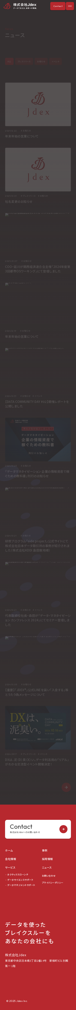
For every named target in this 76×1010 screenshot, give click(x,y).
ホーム (9, 850)
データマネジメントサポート (21, 885)
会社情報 (10, 859)
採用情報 (47, 859)
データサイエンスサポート (20, 879)
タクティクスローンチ (17, 874)
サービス (10, 867)
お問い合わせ (49, 875)
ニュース (47, 867)
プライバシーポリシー (52, 882)
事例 (44, 850)
